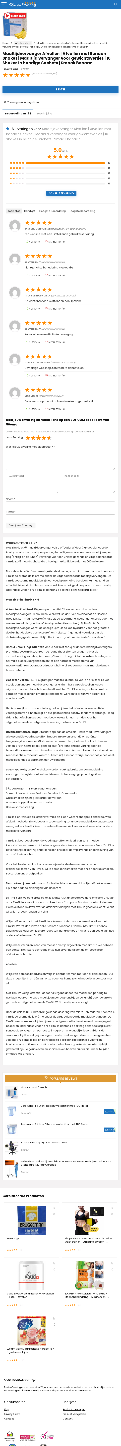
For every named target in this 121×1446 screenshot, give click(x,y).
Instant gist (13, 1238)
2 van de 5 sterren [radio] (30, 437)
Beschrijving (44, 113)
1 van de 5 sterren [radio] (28, 437)
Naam (10, 499)
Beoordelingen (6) (18, 113)
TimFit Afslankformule (34, 1087)
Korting (109, 1111)
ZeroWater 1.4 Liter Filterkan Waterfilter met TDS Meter (54, 1105)
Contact (9, 1418)
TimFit (25, 68)
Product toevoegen (74, 1409)
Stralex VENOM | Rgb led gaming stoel (44, 1142)
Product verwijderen (74, 1414)
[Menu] (4, 4)
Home (5, 43)
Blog (6, 1409)
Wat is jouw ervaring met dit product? (30, 446)
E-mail (10, 512)
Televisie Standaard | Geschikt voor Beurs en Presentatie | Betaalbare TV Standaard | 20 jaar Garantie (66, 1163)
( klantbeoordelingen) (44, 73)
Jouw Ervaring (14, 437)
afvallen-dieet (23, 43)
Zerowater (26, 1113)
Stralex (24, 1149)
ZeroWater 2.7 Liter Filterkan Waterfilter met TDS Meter (54, 1124)
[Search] (116, 4)
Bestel (60, 89)
